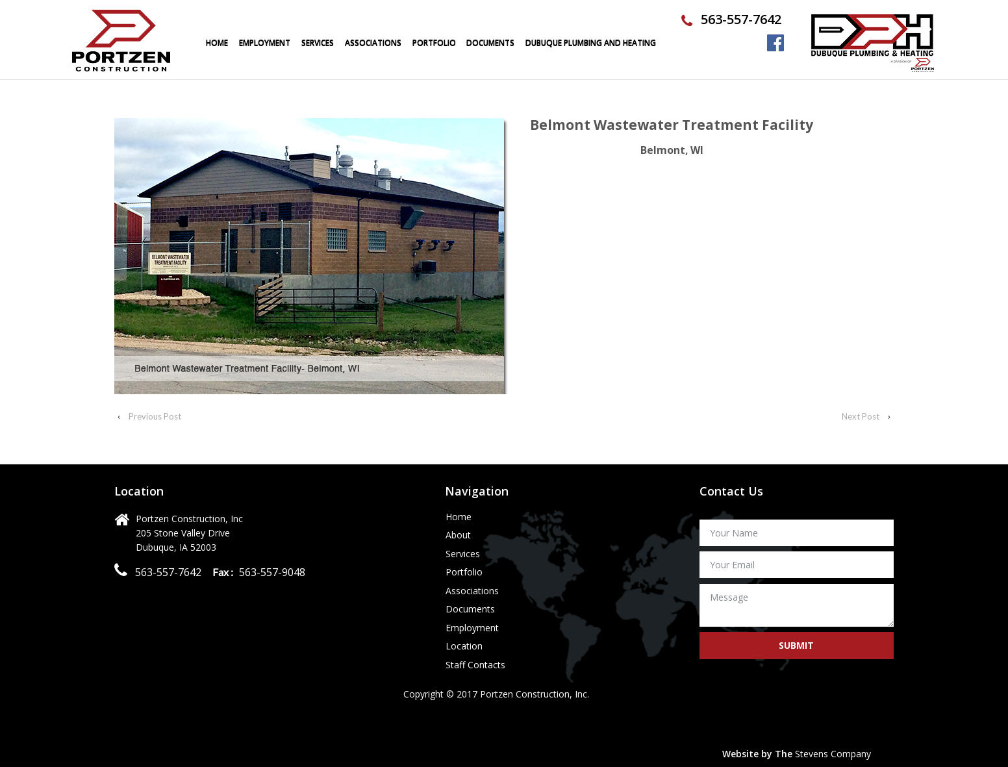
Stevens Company (833, 754)
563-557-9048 (270, 572)
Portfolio (464, 572)
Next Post (860, 416)
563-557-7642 (741, 19)
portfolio (434, 43)
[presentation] (798, 706)
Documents (490, 43)
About (458, 535)
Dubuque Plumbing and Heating (590, 43)
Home (217, 43)
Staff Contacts (475, 665)
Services (317, 43)
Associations (373, 43)
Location (464, 646)
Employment (264, 43)
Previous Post (155, 416)
